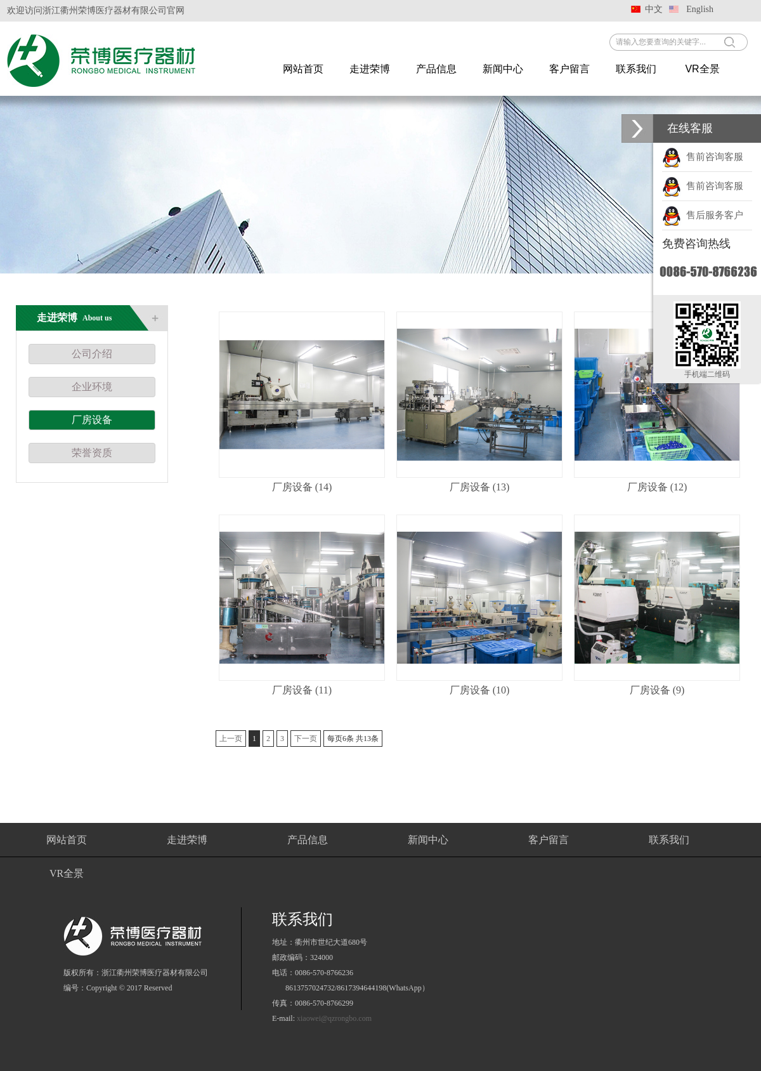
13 (367, 738)
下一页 (305, 738)
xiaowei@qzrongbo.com (334, 1018)
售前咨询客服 (702, 157)
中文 (654, 9)
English (699, 9)
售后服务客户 (702, 215)
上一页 (230, 738)
